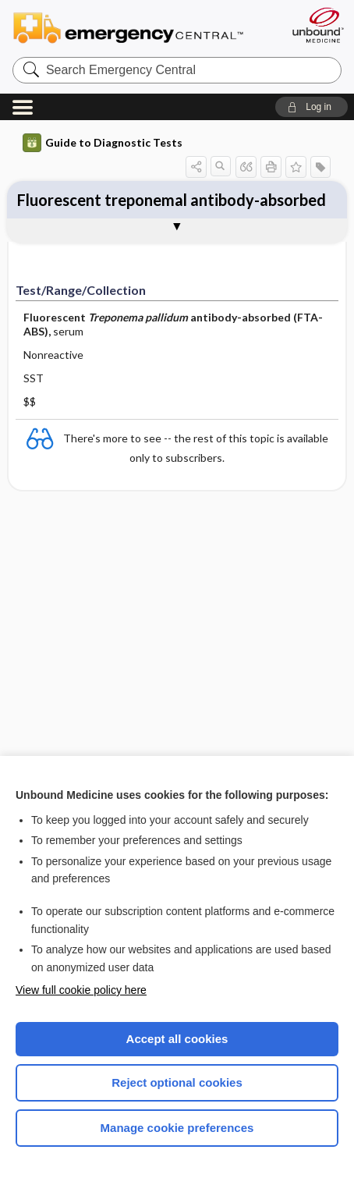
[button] (311, 107)
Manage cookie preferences (177, 1127)
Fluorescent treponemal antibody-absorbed (171, 199)
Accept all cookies (177, 1038)
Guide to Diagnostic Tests (102, 142)
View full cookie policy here (81, 990)
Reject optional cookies (177, 1082)
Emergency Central (135, 26)
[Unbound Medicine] (317, 24)
